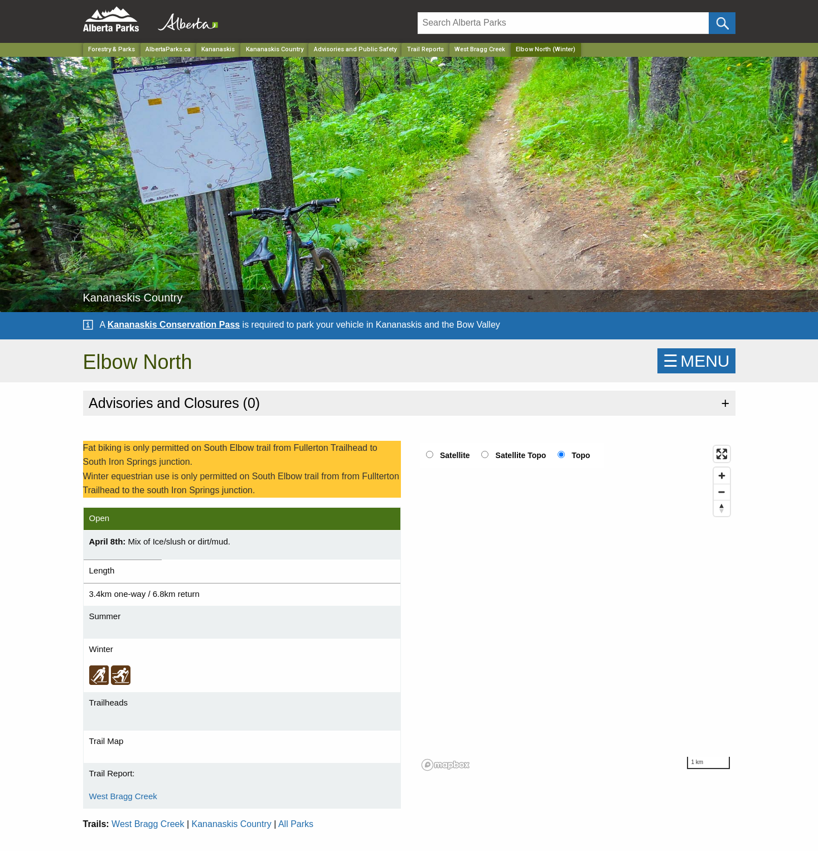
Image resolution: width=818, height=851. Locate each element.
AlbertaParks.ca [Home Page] (168, 49)
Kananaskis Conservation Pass (174, 324)
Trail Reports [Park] (425, 49)
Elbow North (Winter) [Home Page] (545, 49)
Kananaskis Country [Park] (274, 49)
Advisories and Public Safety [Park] (355, 49)
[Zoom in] (722, 476)
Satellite (455, 455)
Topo (581, 455)
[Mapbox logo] (445, 764)
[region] (576, 607)
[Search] (563, 23)
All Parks (295, 824)
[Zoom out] (722, 492)
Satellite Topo (521, 455)
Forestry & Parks (111, 49)
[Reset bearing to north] (722, 508)
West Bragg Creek (479, 49)
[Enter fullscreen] (722, 454)
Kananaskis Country (232, 824)
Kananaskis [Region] (218, 49)
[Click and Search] (722, 23)
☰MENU (696, 361)
